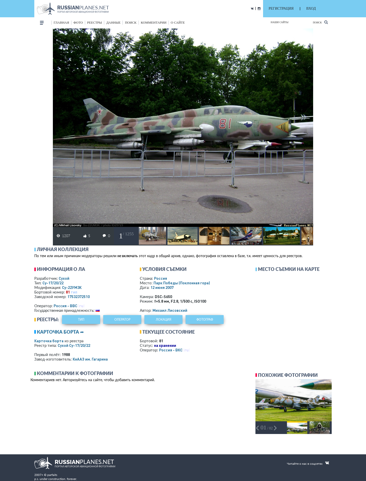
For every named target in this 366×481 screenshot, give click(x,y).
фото (78, 22)
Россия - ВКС (170, 350)
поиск (130, 22)
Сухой (64, 278)
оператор (122, 319)
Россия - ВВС (65, 305)
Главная (61, 22)
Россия (160, 278)
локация (163, 319)
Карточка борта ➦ (60, 332)
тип (74, 292)
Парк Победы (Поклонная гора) (182, 283)
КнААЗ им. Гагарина (90, 359)
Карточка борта (49, 340)
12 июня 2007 (162, 287)
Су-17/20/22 (53, 283)
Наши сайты (279, 22)
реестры (94, 22)
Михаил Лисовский (169, 310)
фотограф (204, 319)
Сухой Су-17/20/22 (74, 345)
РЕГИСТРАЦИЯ (281, 8)
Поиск (320, 22)
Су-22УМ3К (72, 287)
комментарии (153, 22)
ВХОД (311, 8)
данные (113, 22)
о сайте (178, 22)
